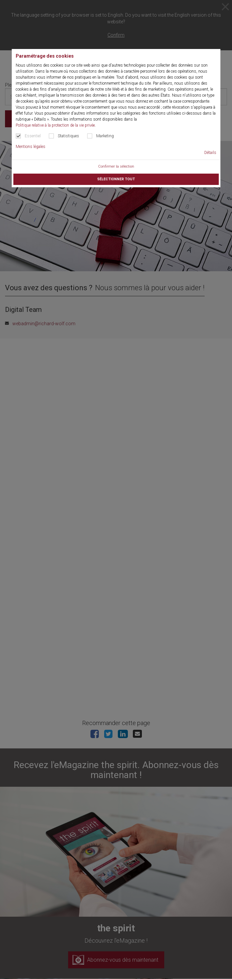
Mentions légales (30, 146)
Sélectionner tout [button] (116, 179)
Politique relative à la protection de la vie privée (55, 125)
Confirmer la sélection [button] (116, 166)
